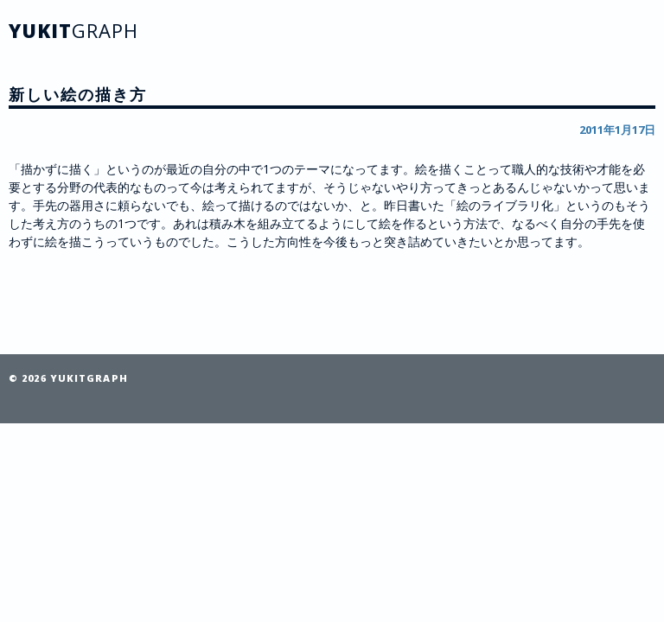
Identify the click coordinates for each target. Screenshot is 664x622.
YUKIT (73, 30)
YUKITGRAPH (89, 377)
